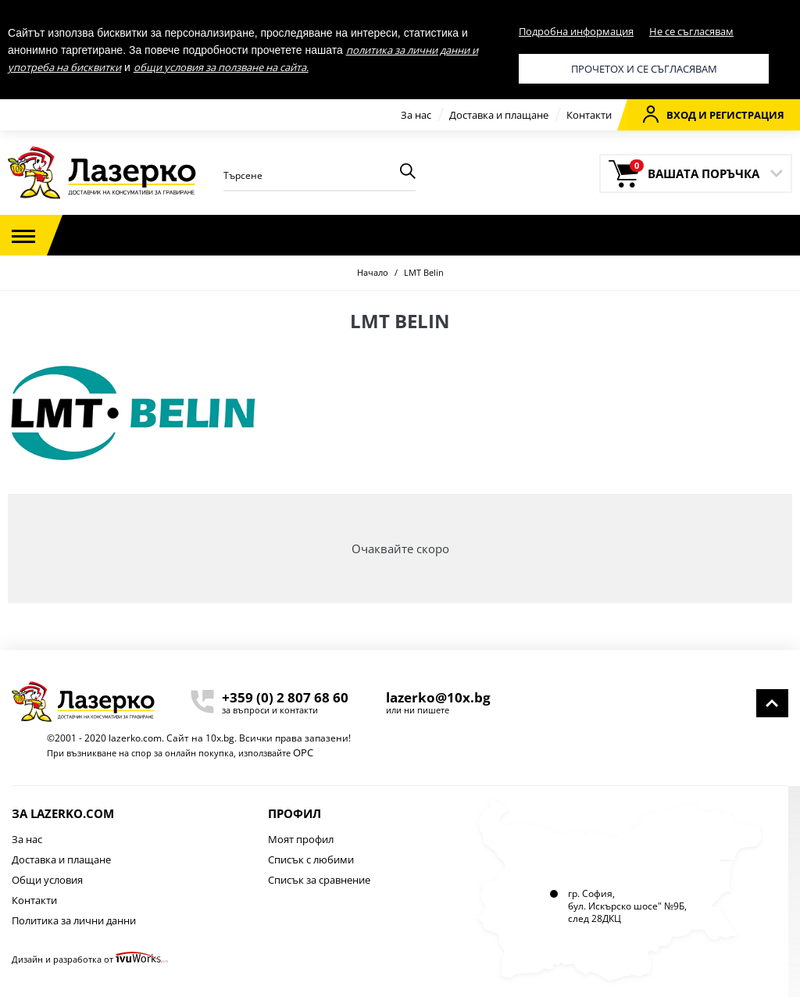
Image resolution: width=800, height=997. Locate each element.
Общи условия (47, 880)
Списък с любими (311, 859)
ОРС (303, 752)
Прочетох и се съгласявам (644, 69)
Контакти (589, 115)
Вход (669, 114)
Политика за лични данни (74, 920)
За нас (416, 115)
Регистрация (746, 115)
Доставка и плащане (498, 115)
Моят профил (301, 839)
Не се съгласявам (691, 31)
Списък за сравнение (319, 880)
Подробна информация (576, 31)
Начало (372, 272)
